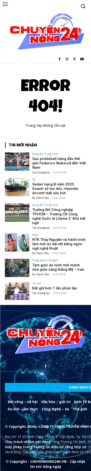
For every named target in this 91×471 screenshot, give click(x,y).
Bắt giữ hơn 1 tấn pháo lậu (54, 288)
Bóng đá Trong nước (45, 153)
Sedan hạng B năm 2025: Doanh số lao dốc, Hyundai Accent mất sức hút (55, 188)
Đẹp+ (35, 234)
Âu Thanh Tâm (40, 198)
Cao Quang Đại (41, 172)
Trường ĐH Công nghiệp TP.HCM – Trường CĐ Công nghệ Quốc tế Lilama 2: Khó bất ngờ (58, 216)
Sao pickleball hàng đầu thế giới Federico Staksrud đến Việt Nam (59, 163)
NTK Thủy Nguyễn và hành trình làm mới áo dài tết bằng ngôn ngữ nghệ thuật (59, 244)
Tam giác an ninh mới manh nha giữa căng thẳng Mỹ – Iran (58, 267)
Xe (33, 179)
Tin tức (36, 283)
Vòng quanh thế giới (45, 260)
